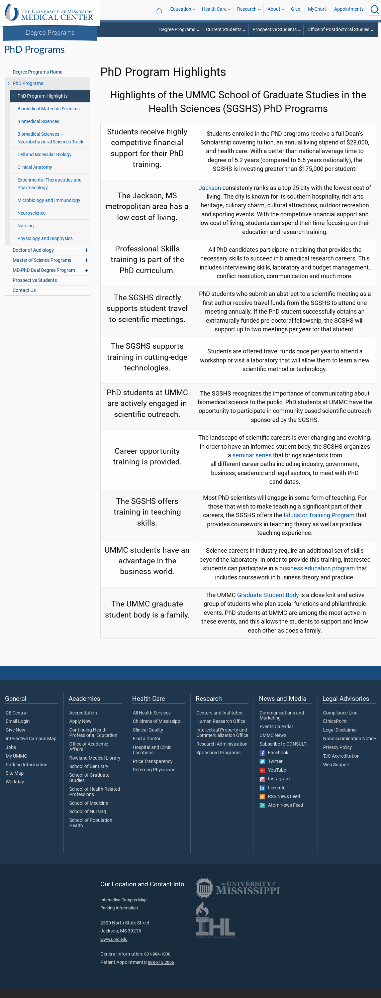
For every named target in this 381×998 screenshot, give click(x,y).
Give (295, 9)
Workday (15, 790)
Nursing (25, 234)
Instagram (275, 787)
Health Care (214, 9)
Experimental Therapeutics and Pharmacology (49, 192)
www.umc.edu (113, 948)
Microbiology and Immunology (48, 209)
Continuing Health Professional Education (93, 741)
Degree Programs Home (37, 81)
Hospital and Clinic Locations (152, 759)
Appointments (349, 9)
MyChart (317, 9)
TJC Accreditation (341, 765)
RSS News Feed (280, 805)
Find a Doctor (147, 747)
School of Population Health (90, 831)
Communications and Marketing (282, 724)
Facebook (274, 761)
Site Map (15, 782)
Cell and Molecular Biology (44, 163)
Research (247, 9)
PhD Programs (28, 92)
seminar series (252, 464)
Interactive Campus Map (31, 747)
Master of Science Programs (42, 269)
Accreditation (83, 722)
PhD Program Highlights (42, 105)
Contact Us (24, 299)
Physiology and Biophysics (45, 247)
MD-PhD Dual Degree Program (44, 279)
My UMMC (16, 765)
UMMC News (273, 744)
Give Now (15, 739)
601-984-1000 (157, 962)
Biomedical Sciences (38, 130)
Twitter (271, 770)
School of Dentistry (88, 775)
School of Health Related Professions (94, 800)
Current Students (224, 29)
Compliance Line (340, 722)
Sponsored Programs (218, 761)
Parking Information (26, 773)
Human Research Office (220, 730)
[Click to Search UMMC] (375, 10)
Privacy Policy (337, 756)
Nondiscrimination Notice (349, 747)
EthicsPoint (335, 730)
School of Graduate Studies (89, 786)
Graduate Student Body (268, 603)
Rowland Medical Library (94, 767)
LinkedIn (273, 796)
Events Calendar (276, 735)
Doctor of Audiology (33, 259)
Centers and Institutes (219, 722)
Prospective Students (275, 29)
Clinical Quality (148, 739)
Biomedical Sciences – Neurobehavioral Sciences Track (50, 146)
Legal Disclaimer (340, 739)
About (274, 9)
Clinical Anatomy (34, 176)
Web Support (336, 773)
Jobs (11, 756)
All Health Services (152, 722)
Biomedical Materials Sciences (48, 117)
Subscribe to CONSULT (283, 753)
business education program (317, 577)
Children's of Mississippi (157, 730)
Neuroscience (31, 222)
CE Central (16, 722)
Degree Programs (50, 32)
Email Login (18, 730)
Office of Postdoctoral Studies (338, 29)
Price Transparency (153, 770)
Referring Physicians (154, 778)
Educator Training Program (319, 524)
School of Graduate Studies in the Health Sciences (245, 43)
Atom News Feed (281, 814)
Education (180, 9)
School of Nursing (87, 820)
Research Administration (222, 753)
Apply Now (80, 730)
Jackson (210, 196)
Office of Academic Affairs (88, 755)
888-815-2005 (161, 971)
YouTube (273, 779)
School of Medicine (88, 812)
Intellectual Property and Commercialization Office (222, 741)
